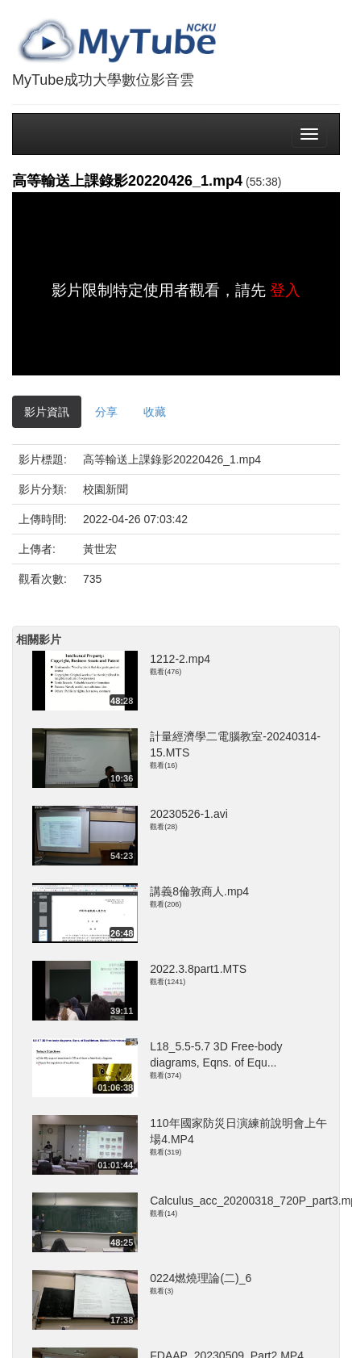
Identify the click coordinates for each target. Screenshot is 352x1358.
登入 (285, 290)
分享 (106, 411)
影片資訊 (46, 411)
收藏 (154, 411)
